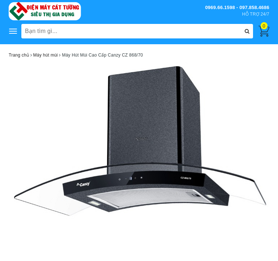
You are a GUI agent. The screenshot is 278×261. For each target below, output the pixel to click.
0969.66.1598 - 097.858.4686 (237, 7)
